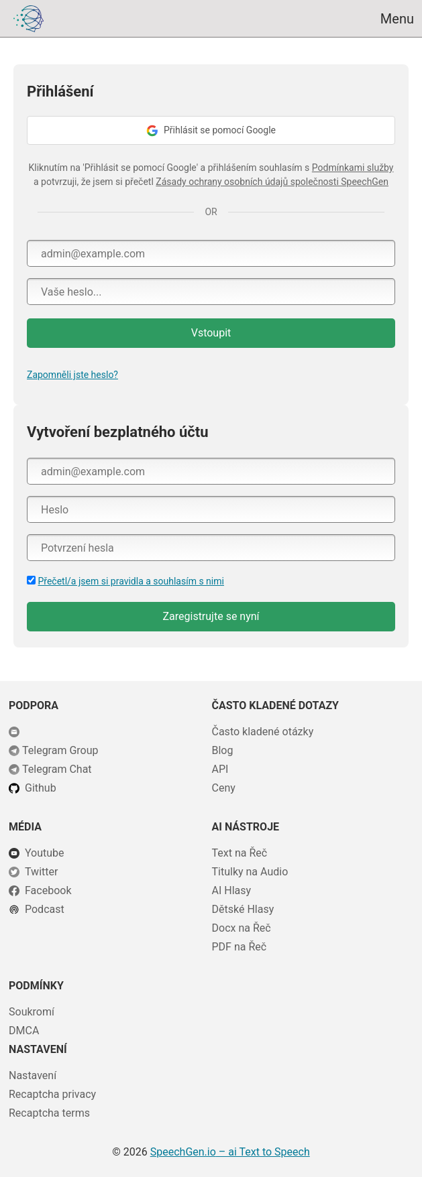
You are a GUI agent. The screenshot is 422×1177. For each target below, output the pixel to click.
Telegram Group (60, 750)
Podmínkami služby (353, 167)
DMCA (24, 1030)
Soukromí (31, 1011)
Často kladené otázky (263, 731)
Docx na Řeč (241, 928)
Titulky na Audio (250, 871)
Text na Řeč (240, 853)
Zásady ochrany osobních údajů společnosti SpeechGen (272, 181)
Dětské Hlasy (243, 909)
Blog (222, 750)
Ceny (223, 788)
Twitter (41, 871)
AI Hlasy (232, 890)
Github (40, 788)
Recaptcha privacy (52, 1094)
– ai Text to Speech (230, 1151)
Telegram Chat (57, 769)
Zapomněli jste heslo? (72, 374)
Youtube (44, 853)
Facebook (48, 890)
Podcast (44, 909)
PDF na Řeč (239, 946)
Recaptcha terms (49, 1113)
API (220, 769)
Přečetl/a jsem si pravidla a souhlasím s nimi (130, 581)
